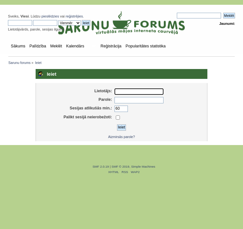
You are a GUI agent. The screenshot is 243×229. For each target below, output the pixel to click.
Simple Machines (143, 166)
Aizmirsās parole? (121, 137)
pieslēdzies (50, 16)
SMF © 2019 (120, 166)
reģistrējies (74, 16)
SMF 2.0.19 (101, 166)
